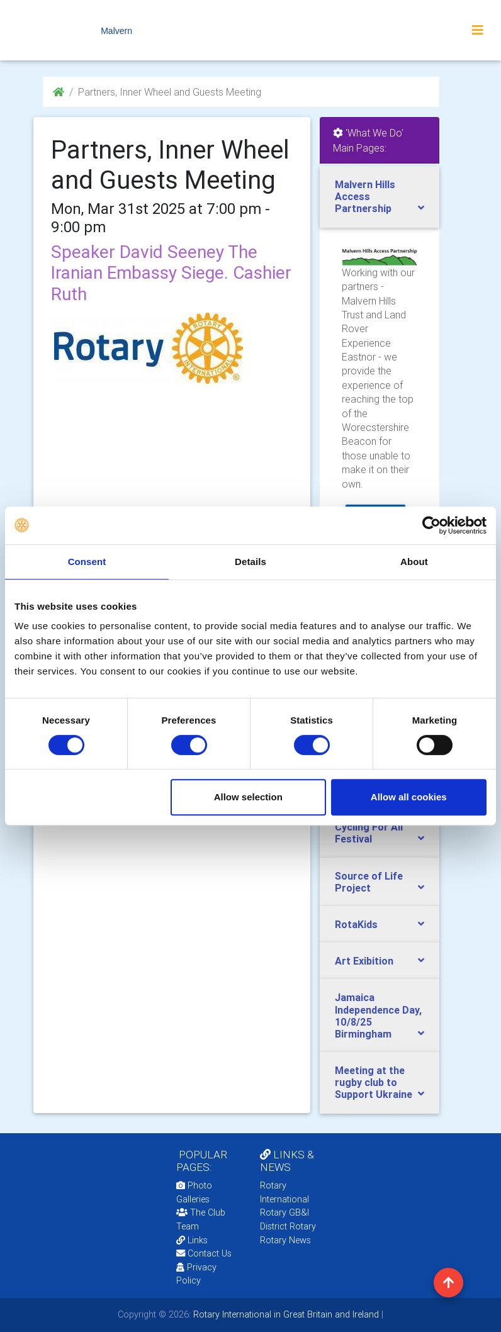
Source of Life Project (369, 882)
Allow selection (248, 797)
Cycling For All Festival (369, 832)
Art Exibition (364, 960)
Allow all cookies (409, 797)
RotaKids (356, 924)
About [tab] (414, 561)
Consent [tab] (87, 561)
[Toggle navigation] (477, 30)
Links (192, 1240)
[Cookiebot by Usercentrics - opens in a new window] (431, 525)
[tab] (379, 197)
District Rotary (288, 1226)
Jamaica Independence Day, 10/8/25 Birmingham (378, 1015)
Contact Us (204, 1253)
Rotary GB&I (284, 1212)
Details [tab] (250, 561)
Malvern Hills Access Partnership (365, 196)
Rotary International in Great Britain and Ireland (285, 1314)
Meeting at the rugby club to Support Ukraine (373, 1082)
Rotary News (285, 1240)
